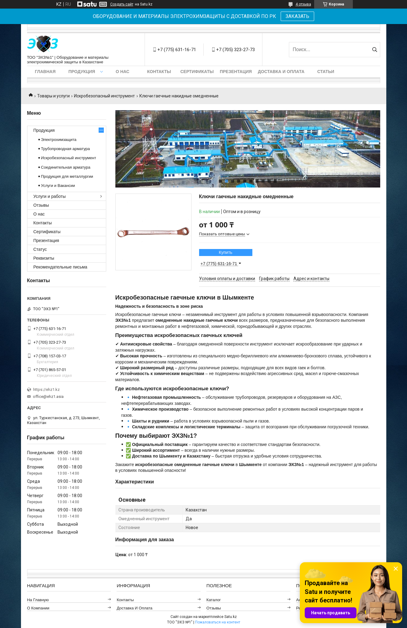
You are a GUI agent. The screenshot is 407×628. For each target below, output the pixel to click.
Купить (225, 252)
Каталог (213, 600)
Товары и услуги (53, 95)
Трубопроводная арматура (65, 148)
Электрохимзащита (59, 139)
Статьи (325, 71)
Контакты (159, 71)
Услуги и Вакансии (58, 185)
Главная (45, 71)
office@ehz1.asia (48, 396)
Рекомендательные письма (60, 267)
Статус (40, 249)
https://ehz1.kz (46, 389)
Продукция (81, 71)
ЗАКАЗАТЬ (297, 16)
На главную (38, 600)
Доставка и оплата (281, 71)
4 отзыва (303, 4)
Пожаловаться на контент (217, 622)
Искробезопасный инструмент (104, 95)
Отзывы (41, 205)
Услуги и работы (49, 196)
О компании (38, 608)
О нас (122, 71)
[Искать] (375, 49)
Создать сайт (121, 4)
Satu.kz (230, 617)
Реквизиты (43, 258)
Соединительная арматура (65, 167)
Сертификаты (197, 71)
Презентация (236, 71)
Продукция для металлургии (67, 176)
